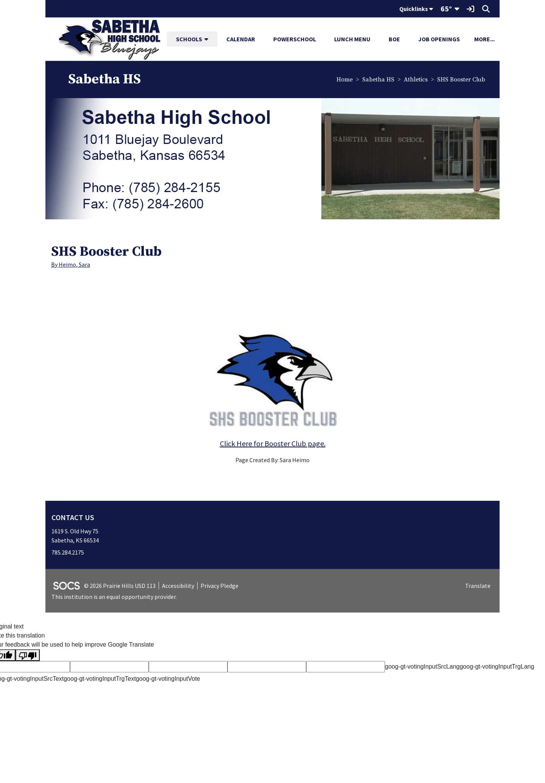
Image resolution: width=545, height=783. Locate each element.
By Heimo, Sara (70, 265)
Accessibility (178, 586)
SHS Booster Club (461, 80)
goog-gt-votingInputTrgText (100, 679)
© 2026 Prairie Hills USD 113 (120, 586)
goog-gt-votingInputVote (168, 679)
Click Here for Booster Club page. (272, 444)
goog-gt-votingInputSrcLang (422, 667)
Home (344, 80)
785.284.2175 (67, 552)
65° (446, 8)
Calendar (240, 39)
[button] (209, 39)
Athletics (415, 80)
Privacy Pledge (219, 586)
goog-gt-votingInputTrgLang (496, 667)
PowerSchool (294, 39)
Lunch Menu (352, 39)
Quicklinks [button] (416, 9)
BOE (394, 39)
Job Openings (439, 39)
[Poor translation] (28, 656)
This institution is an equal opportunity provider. (114, 597)
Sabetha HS (378, 80)
